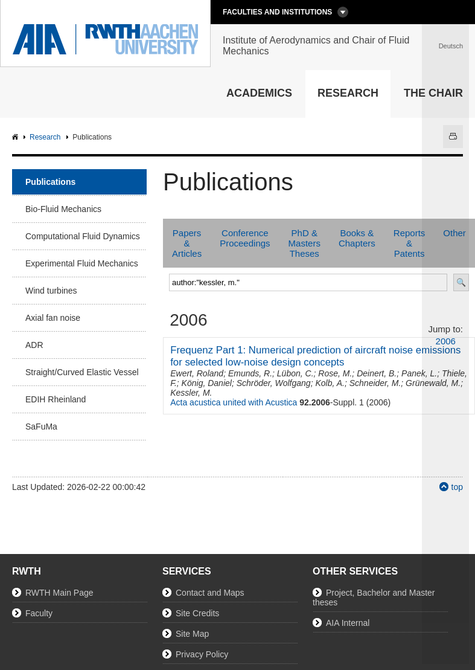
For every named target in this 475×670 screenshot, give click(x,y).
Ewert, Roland (196, 373)
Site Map (192, 634)
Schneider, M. (375, 383)
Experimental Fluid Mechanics (81, 263)
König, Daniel (207, 383)
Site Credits (197, 613)
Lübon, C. (295, 373)
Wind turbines (51, 290)
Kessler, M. (191, 393)
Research (347, 93)
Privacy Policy (202, 654)
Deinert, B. (377, 373)
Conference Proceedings (245, 238)
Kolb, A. (330, 383)
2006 (446, 341)
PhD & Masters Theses (304, 243)
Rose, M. (335, 373)
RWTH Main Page (59, 593)
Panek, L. (419, 373)
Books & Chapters (357, 238)
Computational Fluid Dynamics (82, 236)
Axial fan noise (52, 318)
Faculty (39, 613)
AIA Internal (347, 623)
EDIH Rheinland (55, 399)
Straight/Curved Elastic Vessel (82, 372)
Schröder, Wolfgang (274, 383)
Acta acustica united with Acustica (233, 402)
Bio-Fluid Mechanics (63, 209)
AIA (16, 137)
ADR (34, 345)
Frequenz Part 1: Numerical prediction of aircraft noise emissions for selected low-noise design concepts (315, 356)
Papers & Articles (187, 243)
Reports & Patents (410, 243)
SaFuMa (41, 426)
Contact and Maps (210, 593)
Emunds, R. (250, 373)
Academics (259, 93)
